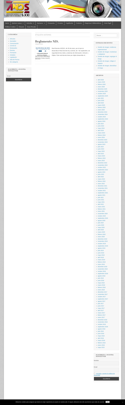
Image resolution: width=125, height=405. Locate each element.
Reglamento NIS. (47, 41)
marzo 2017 (101, 313)
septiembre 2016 (103, 326)
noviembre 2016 (103, 322)
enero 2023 (101, 160)
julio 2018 (101, 278)
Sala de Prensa (14, 59)
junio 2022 (101, 174)
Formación (51, 23)
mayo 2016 (101, 336)
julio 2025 (101, 98)
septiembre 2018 (103, 273)
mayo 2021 (101, 202)
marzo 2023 (101, 156)
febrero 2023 (101, 158)
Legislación (69, 23)
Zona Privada (31, 27)
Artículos (29, 23)
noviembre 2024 (103, 114)
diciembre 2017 (102, 292)
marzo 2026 (101, 82)
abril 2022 (101, 176)
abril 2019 (101, 257)
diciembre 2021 (102, 186)
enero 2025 (101, 110)
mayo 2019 (101, 255)
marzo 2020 (101, 232)
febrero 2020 (101, 234)
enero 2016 (101, 345)
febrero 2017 (101, 315)
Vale (107, 402)
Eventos (60, 23)
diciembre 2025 (102, 89)
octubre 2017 (102, 296)
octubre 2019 (102, 243)
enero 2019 (101, 264)
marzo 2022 (101, 179)
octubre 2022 (102, 167)
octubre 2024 (102, 116)
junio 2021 (101, 199)
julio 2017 (101, 303)
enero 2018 (101, 290)
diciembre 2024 (102, 112)
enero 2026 (101, 87)
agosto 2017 (101, 301)
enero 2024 (101, 137)
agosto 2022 (101, 172)
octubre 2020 (102, 216)
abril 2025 (101, 103)
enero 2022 (101, 183)
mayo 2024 (101, 128)
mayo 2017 (101, 308)
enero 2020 (101, 236)
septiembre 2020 (103, 218)
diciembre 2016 (102, 320)
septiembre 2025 (103, 96)
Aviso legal (107, 23)
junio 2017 (101, 306)
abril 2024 (101, 130)
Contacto (79, 23)
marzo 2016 (101, 340)
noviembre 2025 (103, 91)
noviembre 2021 (103, 188)
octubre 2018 (102, 271)
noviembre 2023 (103, 142)
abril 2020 (101, 229)
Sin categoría (14, 62)
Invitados (12, 55)
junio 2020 (101, 225)
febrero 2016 (101, 343)
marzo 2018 (101, 285)
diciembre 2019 (102, 239)
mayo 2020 (101, 227)
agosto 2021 (101, 195)
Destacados (13, 48)
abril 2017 (101, 310)
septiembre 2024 (103, 119)
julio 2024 (101, 123)
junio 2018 (101, 280)
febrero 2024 (101, 135)
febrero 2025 (101, 107)
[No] (123, 402)
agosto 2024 (101, 121)
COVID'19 (13, 45)
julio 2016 (101, 331)
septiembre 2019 (103, 246)
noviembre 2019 (103, 241)
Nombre (96, 360)
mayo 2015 (101, 347)
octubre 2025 (102, 93)
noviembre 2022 (103, 165)
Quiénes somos (17, 23)
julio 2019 (101, 250)
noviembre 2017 (103, 294)
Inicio (7, 23)
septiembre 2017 (103, 299)
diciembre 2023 (102, 140)
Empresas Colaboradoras (93, 23)
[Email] (18, 76)
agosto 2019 (101, 248)
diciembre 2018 (102, 266)
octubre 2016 (102, 324)
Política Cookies (10, 27)
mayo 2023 (101, 151)
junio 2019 (101, 253)
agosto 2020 (101, 220)
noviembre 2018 (103, 269)
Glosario (21, 27)
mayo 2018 (101, 283)
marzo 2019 (101, 259)
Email (95, 367)
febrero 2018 (101, 287)
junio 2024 (101, 126)
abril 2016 (101, 338)
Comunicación (14, 43)
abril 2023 (101, 153)
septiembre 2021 (103, 193)
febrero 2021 (101, 209)
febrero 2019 (101, 262)
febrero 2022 (101, 181)
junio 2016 (101, 333)
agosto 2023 (101, 144)
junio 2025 (101, 100)
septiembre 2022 (103, 170)
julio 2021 (101, 197)
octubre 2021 (102, 190)
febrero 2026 (101, 84)
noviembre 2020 (103, 213)
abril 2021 (101, 204)
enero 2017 (101, 317)
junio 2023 (101, 149)
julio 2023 (101, 146)
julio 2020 (101, 223)
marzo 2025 (101, 105)
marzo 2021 (101, 206)
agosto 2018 (101, 276)
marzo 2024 (101, 133)
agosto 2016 (101, 329)
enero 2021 (101, 211)
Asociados (13, 41)
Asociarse (40, 23)
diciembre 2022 (102, 163)
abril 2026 (101, 80)
